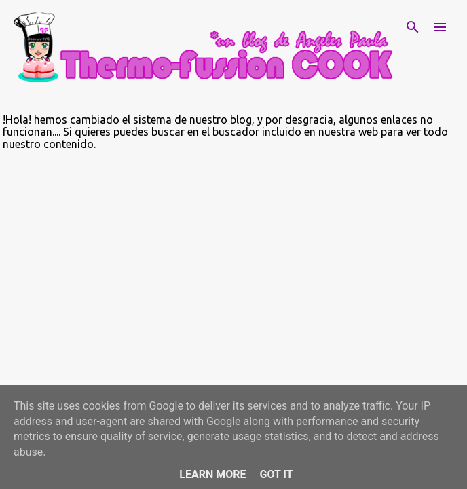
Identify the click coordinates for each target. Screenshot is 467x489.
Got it (276, 474)
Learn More (212, 474)
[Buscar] (413, 27)
